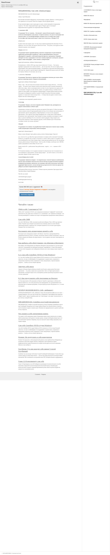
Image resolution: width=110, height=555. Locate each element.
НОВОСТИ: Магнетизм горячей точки (93, 23)
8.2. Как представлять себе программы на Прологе (38, 278)
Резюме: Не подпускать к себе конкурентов (35, 337)
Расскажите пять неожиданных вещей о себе (35, 231)
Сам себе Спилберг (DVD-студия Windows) (35, 325)
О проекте (37, 374)
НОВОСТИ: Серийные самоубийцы (92, 31)
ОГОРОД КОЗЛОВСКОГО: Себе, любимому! (35, 290)
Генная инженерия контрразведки (92, 27)
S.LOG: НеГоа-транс (88, 70)
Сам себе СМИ (24, 219)
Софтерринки (87, 52)
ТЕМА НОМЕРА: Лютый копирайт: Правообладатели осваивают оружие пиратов (92, 81)
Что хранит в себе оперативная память (33, 314)
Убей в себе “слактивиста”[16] (30, 209)
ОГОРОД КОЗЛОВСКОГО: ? (91, 60)
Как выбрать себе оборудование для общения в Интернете (40, 243)
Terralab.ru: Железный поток (90, 35)
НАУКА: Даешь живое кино (90, 39)
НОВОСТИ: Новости (89, 15)
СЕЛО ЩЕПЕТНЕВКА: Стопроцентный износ (12, 553)
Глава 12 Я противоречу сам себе (31, 361)
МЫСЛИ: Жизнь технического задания (93, 43)
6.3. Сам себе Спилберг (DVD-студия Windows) (36, 255)
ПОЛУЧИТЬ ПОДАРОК (27, 194)
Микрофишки (87, 19)
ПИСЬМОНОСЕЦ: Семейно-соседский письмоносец (38, 302)
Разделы (43, 374)
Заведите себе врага (26, 266)
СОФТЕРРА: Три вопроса (90, 56)
